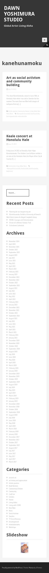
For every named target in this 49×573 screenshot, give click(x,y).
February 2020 (13, 368)
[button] (8, 547)
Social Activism (13, 513)
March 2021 (12, 332)
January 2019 (13, 401)
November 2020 (14, 343)
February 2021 (13, 335)
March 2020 (12, 365)
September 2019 (14, 382)
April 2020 (12, 362)
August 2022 (13, 288)
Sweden (11, 516)
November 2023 (14, 247)
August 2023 (13, 255)
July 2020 (12, 354)
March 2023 (12, 269)
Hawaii (27, 111)
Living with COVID (15, 505)
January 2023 (13, 274)
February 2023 (13, 271)
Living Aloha (33, 111)
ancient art (12, 477)
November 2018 (14, 406)
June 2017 (12, 453)
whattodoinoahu (14, 524)
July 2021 (12, 321)
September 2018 (14, 412)
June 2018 (12, 420)
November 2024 (14, 241)
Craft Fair (12, 494)
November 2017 (14, 440)
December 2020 (14, 340)
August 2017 (13, 448)
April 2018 (12, 426)
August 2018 (13, 415)
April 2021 (12, 329)
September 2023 (14, 252)
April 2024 (12, 244)
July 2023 (12, 258)
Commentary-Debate (16, 488)
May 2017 (12, 456)
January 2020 (13, 371)
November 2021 (14, 310)
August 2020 (13, 351)
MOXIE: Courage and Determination (21, 220)
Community (21, 111)
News (11, 114)
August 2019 (13, 384)
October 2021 (13, 313)
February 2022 (13, 302)
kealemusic (9, 171)
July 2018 (12, 417)
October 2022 (13, 282)
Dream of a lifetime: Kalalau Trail (20, 222)
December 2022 (14, 277)
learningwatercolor (11, 116)
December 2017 (14, 437)
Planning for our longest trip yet (20, 211)
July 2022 (12, 291)
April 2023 (12, 266)
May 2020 (12, 360)
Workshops (12, 527)
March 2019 (12, 395)
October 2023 (13, 249)
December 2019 (14, 373)
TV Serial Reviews (15, 519)
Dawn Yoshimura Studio (19, 14)
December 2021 (14, 307)
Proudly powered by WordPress (12, 567)
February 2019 (13, 398)
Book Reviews (13, 486)
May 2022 (12, 296)
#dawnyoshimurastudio (23, 114)
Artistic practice (12, 111)
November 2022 (14, 280)
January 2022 (13, 304)
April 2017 (12, 459)
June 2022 (12, 293)
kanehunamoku (35, 114)
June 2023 (12, 260)
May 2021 (12, 327)
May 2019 (12, 390)
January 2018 (13, 434)
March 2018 (12, 428)
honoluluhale (25, 168)
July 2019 (12, 387)
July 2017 (12, 451)
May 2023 (12, 263)
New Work (12, 508)
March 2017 (12, 462)
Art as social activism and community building (23, 81)
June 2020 (12, 357)
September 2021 (14, 316)
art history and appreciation (18, 480)
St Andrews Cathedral (16, 225)
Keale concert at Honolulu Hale (19, 138)
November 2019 (14, 376)
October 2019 (13, 379)
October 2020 (13, 346)
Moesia (31, 567)
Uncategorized (14, 522)
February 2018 (13, 431)
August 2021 (13, 318)
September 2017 (14, 445)
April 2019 (12, 393)
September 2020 (14, 349)
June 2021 (12, 324)
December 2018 (14, 404)
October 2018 (13, 409)
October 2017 (13, 442)
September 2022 (14, 285)
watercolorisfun (22, 116)
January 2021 (13, 338)
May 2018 (12, 423)
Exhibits (11, 497)
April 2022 (12, 299)
